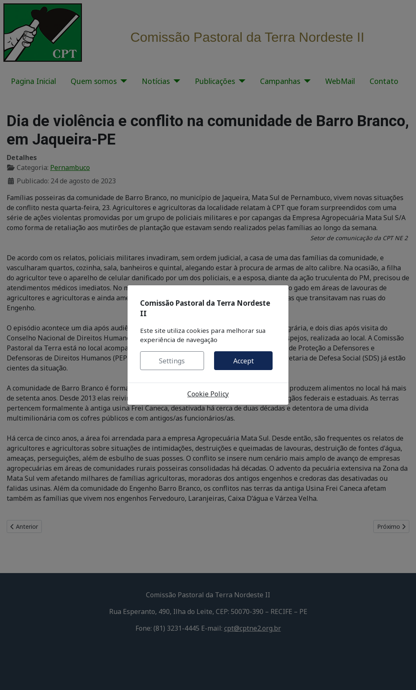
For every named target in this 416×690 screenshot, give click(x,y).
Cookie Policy (208, 393)
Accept (243, 360)
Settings (172, 360)
